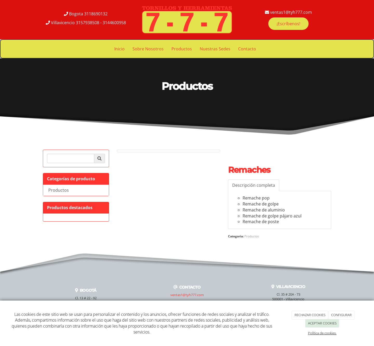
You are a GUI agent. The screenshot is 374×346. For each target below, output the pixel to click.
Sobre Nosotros (148, 49)
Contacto (247, 49)
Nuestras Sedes (215, 49)
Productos (181, 49)
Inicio (119, 49)
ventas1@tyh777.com (187, 294)
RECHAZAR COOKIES (310, 314)
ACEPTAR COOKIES (322, 323)
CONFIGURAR (341, 314)
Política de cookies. (322, 333)
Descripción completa (253, 185)
